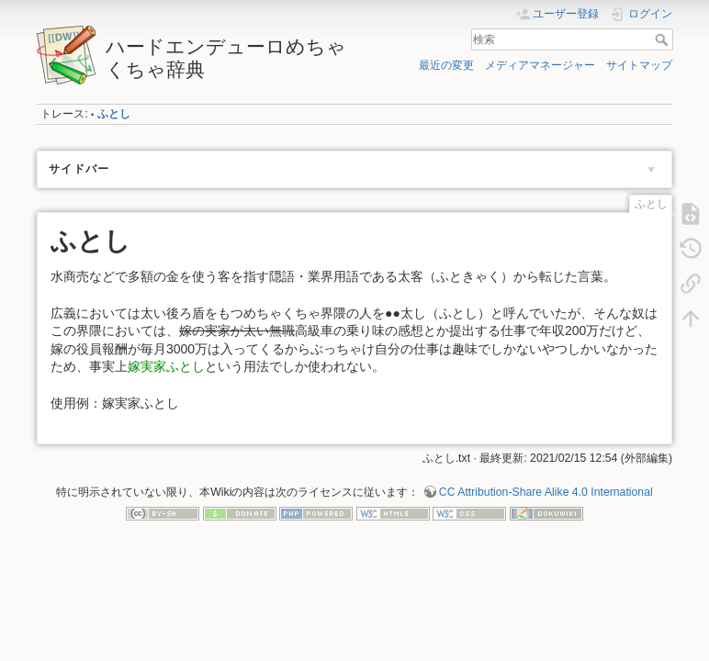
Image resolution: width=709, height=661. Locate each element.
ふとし (113, 113)
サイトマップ (639, 65)
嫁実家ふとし (166, 366)
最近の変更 (446, 65)
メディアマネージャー (540, 65)
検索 (663, 39)
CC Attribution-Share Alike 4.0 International (546, 492)
